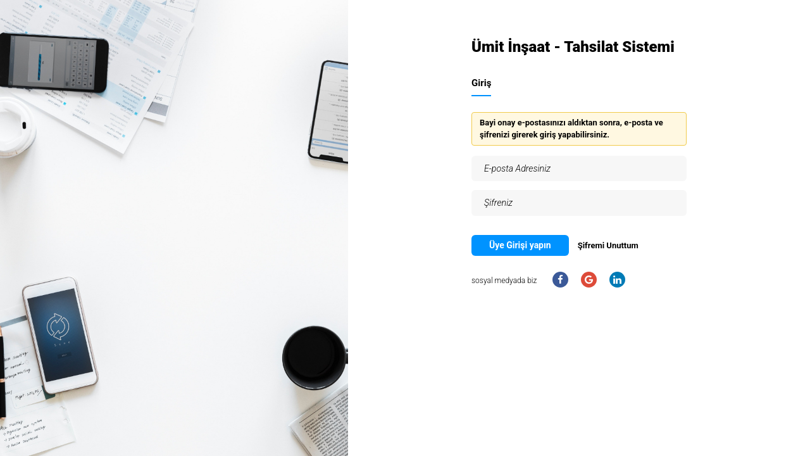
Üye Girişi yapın (520, 245)
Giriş (481, 83)
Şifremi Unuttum (608, 245)
